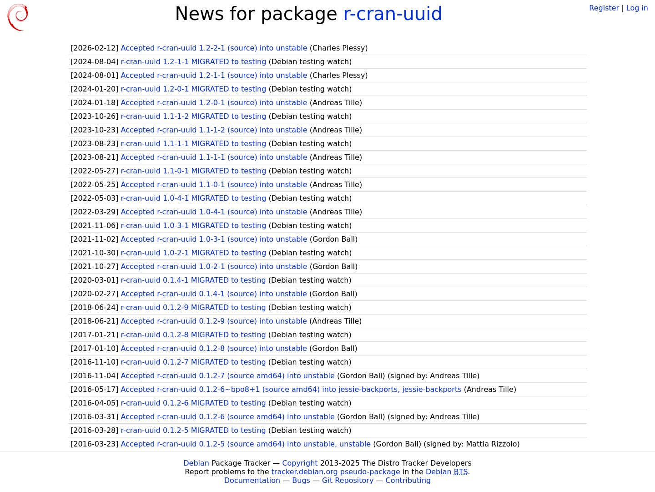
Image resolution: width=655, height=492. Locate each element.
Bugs (301, 480)
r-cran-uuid (393, 13)
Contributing (408, 480)
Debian (196, 463)
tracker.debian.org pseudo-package (336, 471)
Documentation (252, 480)
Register (604, 8)
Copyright (299, 463)
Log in (637, 8)
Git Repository (347, 480)
